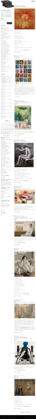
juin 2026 (3, 77)
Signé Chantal (3, 63)
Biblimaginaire (3, 144)
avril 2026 (4, 79)
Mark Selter (3, 165)
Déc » (8, 135)
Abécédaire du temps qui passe (6, 139)
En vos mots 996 (8, 14)
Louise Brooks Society (5, 206)
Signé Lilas (3, 65)
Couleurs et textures (4, 37)
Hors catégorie (3, 41)
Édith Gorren (3, 176)
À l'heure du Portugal (5, 33)
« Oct (4, 135)
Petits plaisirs (4, 56)
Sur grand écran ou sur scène (6, 66)
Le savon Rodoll (8, 11)
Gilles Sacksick (26, 406)
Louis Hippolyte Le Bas (24, 327)
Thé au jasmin (3, 173)
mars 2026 (3, 80)
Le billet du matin (4, 48)
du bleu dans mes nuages (5, 147)
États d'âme (3, 35)
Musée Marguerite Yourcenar (6, 184)
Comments (3, 212)
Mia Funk (2, 168)
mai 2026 (3, 78)
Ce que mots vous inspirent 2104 (20, 101)
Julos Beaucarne (4, 193)
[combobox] (4, 23)
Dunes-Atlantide (4, 148)
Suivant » (28, 412)
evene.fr (2, 202)
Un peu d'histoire (4, 69)
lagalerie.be (3, 177)
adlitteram (3, 140)
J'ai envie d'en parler (5, 152)
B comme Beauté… (4, 142)
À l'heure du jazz (4, 32)
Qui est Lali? (3, 58)
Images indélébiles (4, 44)
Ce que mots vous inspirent (6, 36)
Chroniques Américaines (5, 146)
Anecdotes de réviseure (5, 28)
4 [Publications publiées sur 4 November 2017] (12, 125)
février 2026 (4, 81)
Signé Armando (3, 62)
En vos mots (3, 40)
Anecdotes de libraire (5, 27)
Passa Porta (3, 185)
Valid (3, 213)
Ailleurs (2, 26)
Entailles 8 (16, 249)
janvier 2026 (4, 82)
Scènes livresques (4, 61)
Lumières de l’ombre (4, 164)
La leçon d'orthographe (5, 46)
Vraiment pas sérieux (4, 71)
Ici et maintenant (4, 151)
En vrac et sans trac (4, 149)
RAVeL (2, 198)
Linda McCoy (3, 163)
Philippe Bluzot (21, 133)
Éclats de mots (3, 141)
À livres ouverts (4, 34)
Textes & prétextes (4, 172)
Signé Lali (3, 64)
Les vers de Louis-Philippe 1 (20, 140)
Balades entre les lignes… (5, 143)
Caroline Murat (17, 300)
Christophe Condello (4, 145)
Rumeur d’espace (4, 171)
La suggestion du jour (5, 47)
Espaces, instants (4, 150)
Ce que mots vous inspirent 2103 (20, 217)
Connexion (3, 20)
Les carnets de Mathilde (5, 162)
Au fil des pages (4, 29)
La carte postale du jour (5, 45)
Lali (33, 1)
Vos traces (3, 70)
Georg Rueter (26, 180)
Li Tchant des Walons (4, 203)
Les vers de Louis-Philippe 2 (20, 6)
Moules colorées (17, 187)
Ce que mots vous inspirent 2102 (20, 337)
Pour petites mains (4, 57)
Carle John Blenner (21, 242)
